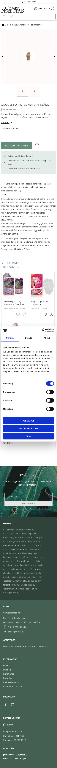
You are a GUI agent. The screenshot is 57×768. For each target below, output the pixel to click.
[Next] (54, 56)
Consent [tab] (10, 338)
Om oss (6, 665)
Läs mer (5, 122)
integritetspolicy (46, 509)
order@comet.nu (16, 631)
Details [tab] (28, 338)
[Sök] (52, 16)
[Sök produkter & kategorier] (28, 16)
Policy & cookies (11, 682)
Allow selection (28, 428)
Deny (28, 436)
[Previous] (3, 56)
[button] (3, 17)
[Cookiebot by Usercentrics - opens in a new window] (42, 330)
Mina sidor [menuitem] (44, 8)
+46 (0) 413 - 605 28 (17, 627)
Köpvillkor (8, 677)
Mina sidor (8, 669)
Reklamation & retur (13, 686)
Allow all (28, 421)
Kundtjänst (8, 673)
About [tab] (47, 338)
